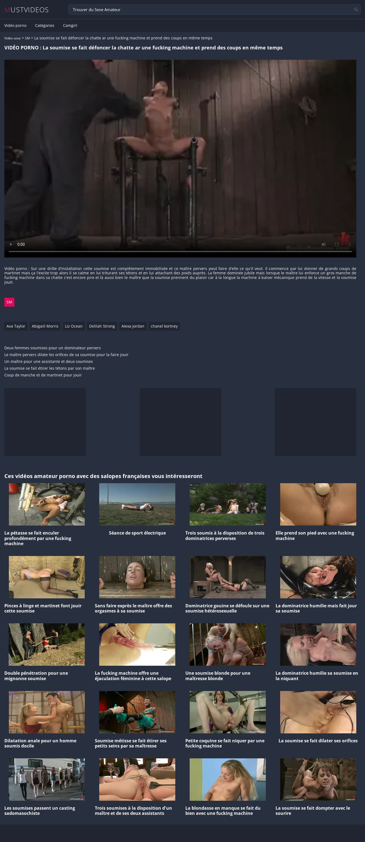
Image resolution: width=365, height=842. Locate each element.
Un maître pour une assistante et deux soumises (48, 361)
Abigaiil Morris (45, 326)
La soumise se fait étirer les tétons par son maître (49, 368)
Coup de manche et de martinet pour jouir (43, 375)
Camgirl (70, 25)
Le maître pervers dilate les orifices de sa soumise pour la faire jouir (66, 355)
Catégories (44, 25)
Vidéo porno (15, 25)
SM (27, 38)
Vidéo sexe (12, 38)
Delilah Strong (102, 326)
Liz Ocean (74, 326)
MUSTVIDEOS (26, 9)
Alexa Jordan (132, 326)
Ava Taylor (16, 326)
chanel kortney (164, 326)
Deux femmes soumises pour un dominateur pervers (52, 348)
